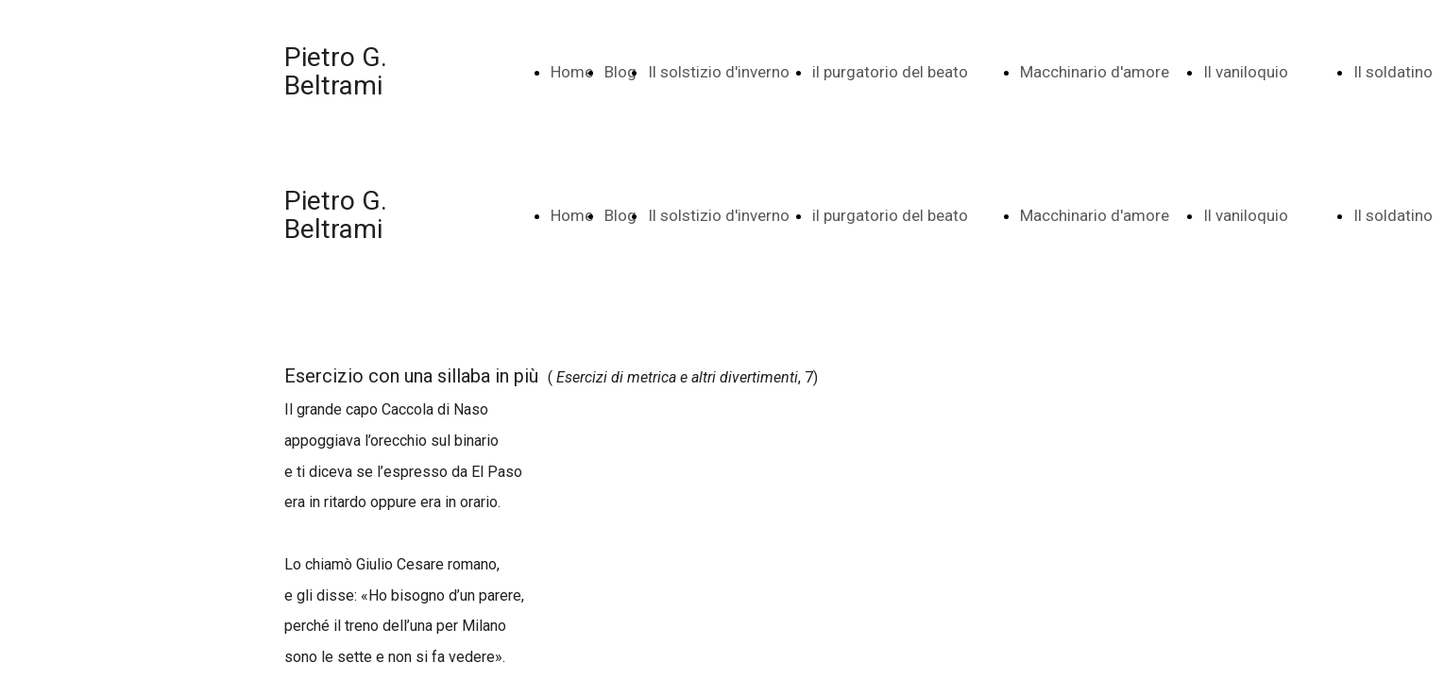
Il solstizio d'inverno (719, 71)
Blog (620, 71)
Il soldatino (1393, 71)
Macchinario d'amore (1094, 71)
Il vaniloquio (1245, 71)
